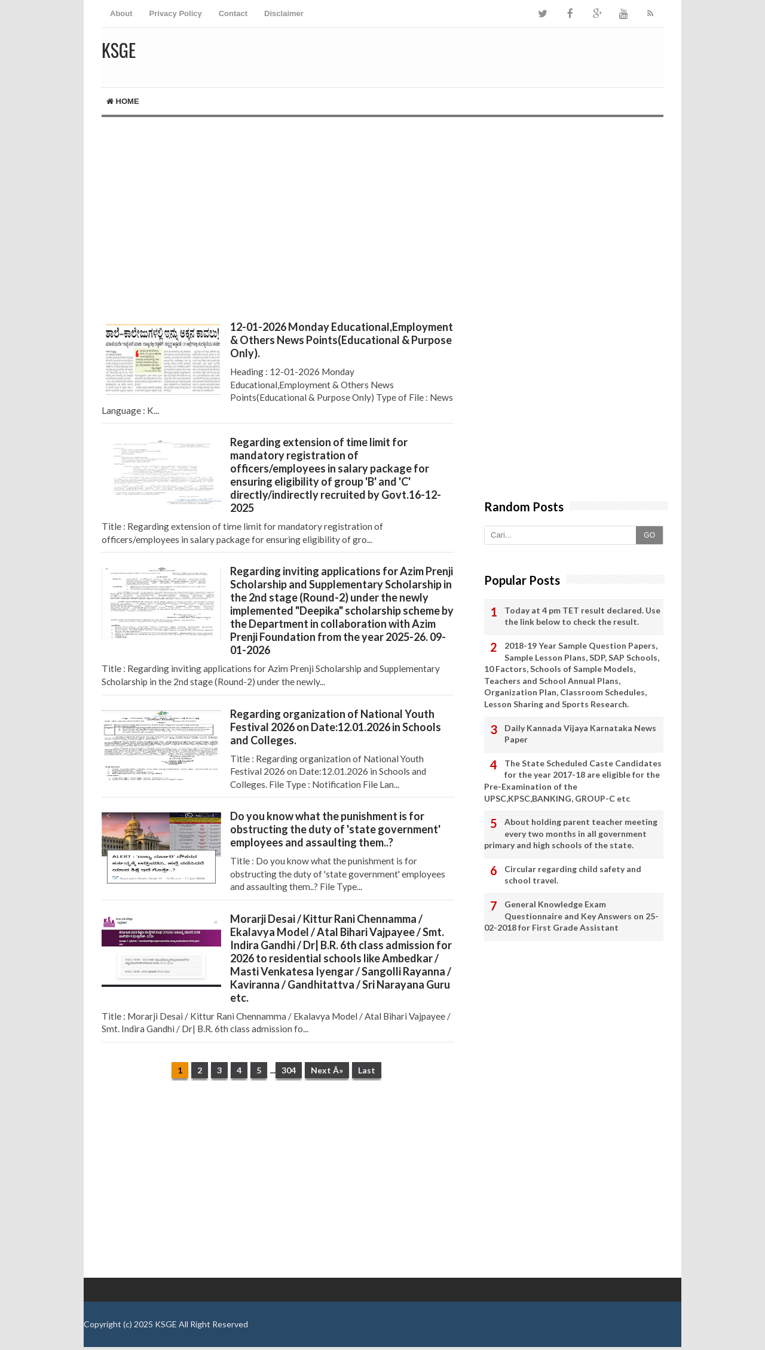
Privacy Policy (175, 13)
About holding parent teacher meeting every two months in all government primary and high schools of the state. (570, 833)
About (121, 13)
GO (649, 535)
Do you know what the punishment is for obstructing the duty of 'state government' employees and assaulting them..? (335, 829)
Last (366, 1070)
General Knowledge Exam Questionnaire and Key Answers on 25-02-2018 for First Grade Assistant (571, 915)
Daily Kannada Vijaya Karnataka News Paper (580, 734)
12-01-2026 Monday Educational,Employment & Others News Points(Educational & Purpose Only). (341, 340)
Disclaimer (284, 13)
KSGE (166, 1324)
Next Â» (327, 1070)
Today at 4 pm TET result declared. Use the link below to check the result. (582, 616)
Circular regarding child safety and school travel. (572, 875)
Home (122, 101)
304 (288, 1070)
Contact (233, 13)
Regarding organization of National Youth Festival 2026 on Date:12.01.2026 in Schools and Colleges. (335, 727)
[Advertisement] (278, 218)
